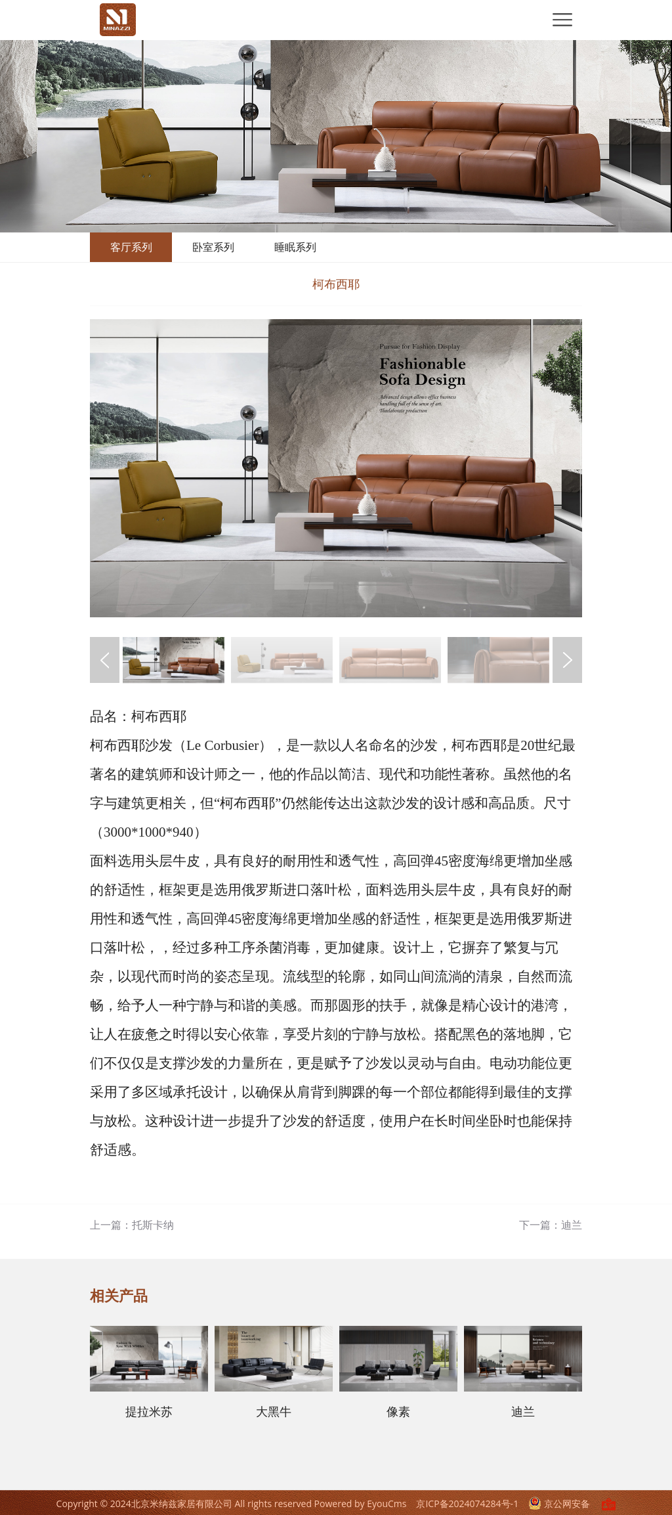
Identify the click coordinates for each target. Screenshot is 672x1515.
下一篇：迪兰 (550, 1225)
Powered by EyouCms (359, 1503)
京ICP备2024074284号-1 (467, 1503)
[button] (567, 660)
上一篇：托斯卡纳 (132, 1225)
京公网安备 (560, 1503)
